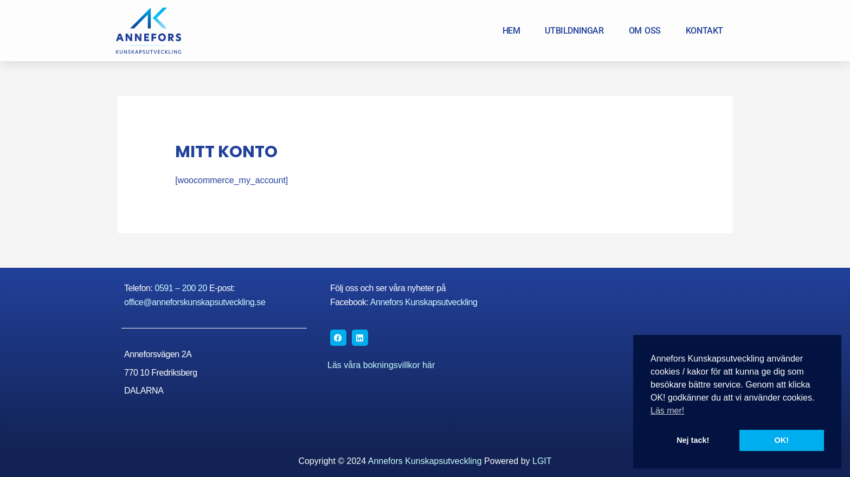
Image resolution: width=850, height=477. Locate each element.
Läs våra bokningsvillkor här (381, 365)
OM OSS (645, 30)
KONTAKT (704, 30)
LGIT (542, 461)
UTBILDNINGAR (574, 30)
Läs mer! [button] (667, 410)
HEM (511, 30)
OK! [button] (782, 440)
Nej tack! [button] (693, 440)
